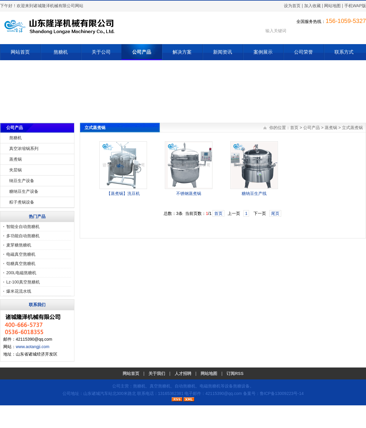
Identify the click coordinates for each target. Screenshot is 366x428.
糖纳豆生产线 (254, 193)
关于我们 (156, 373)
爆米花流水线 (18, 291)
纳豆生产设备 (21, 180)
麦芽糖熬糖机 (18, 245)
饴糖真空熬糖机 (20, 263)
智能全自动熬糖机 (23, 226)
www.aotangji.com (32, 346)
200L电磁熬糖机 (21, 272)
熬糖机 (61, 52)
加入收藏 (312, 5)
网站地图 (332, 5)
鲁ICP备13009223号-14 (282, 393)
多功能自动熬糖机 (23, 235)
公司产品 (141, 52)
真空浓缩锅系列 (23, 148)
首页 (294, 127)
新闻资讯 (222, 52)
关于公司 (101, 52)
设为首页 (292, 5)
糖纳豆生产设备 (23, 191)
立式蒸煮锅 (352, 127)
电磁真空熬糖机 (20, 254)
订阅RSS (234, 373)
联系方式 (344, 52)
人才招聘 (183, 373)
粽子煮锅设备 (21, 202)
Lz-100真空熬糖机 (23, 282)
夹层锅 (15, 170)
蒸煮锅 (15, 159)
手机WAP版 (355, 5)
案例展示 (263, 52)
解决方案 (182, 52)
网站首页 (20, 52)
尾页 (275, 213)
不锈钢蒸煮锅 (188, 193)
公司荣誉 (303, 52)
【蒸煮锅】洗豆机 (123, 193)
